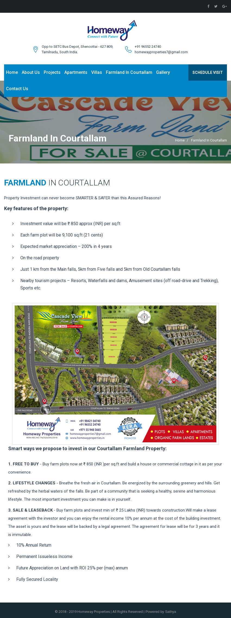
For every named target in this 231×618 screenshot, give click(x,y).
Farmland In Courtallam (129, 72)
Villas (96, 72)
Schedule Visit (207, 72)
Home (12, 72)
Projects (52, 72)
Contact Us (17, 88)
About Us (31, 72)
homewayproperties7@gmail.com (161, 52)
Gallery (163, 72)
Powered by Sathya (160, 612)
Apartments (75, 72)
